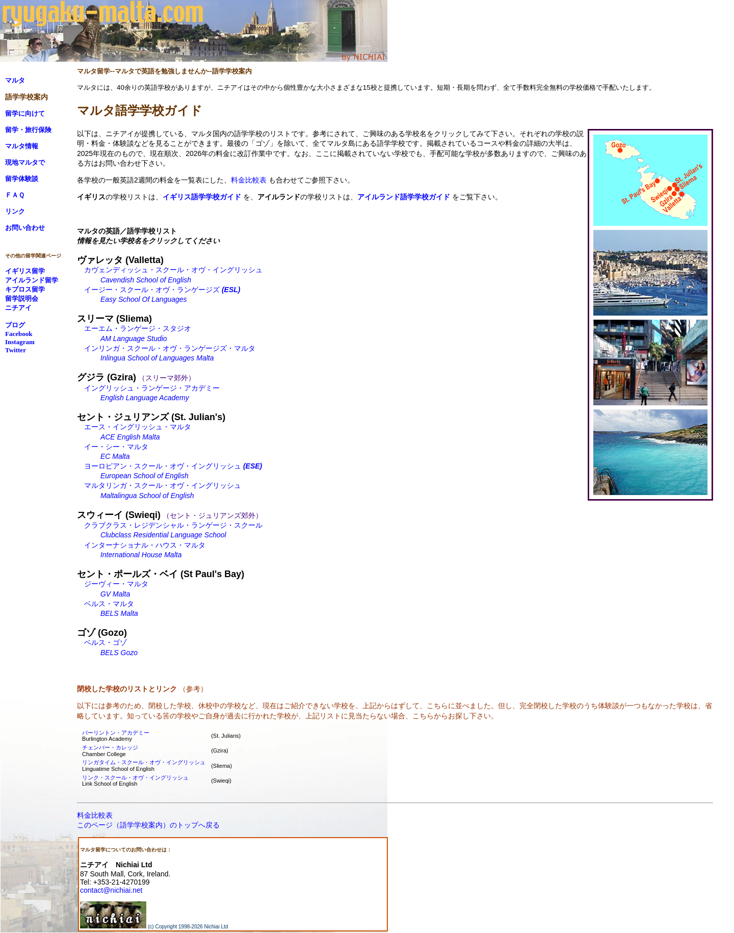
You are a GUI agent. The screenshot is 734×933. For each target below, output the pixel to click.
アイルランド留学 (31, 280)
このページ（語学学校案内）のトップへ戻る (148, 825)
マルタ (15, 80)
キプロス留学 (25, 289)
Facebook (18, 334)
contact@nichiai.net (111, 890)
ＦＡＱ (14, 195)
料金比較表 (249, 180)
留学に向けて (25, 113)
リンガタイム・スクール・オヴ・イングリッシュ (143, 762)
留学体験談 (21, 179)
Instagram (20, 342)
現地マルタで (25, 162)
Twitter (15, 350)
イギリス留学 (25, 271)
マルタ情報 (21, 146)
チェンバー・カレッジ (110, 747)
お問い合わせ (25, 227)
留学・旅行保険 (28, 130)
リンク (15, 211)
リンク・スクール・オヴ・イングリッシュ (135, 777)
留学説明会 (21, 298)
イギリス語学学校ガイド (202, 197)
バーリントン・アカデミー (115, 733)
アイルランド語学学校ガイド (403, 197)
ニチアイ (18, 308)
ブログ (15, 325)
